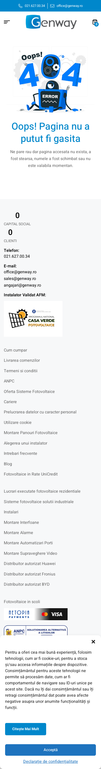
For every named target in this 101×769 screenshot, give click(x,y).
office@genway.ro (20, 272)
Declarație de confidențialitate (50, 762)
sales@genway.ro (20, 279)
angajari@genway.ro (22, 285)
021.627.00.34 (17, 256)
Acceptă (51, 750)
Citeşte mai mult (25, 729)
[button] (93, 641)
